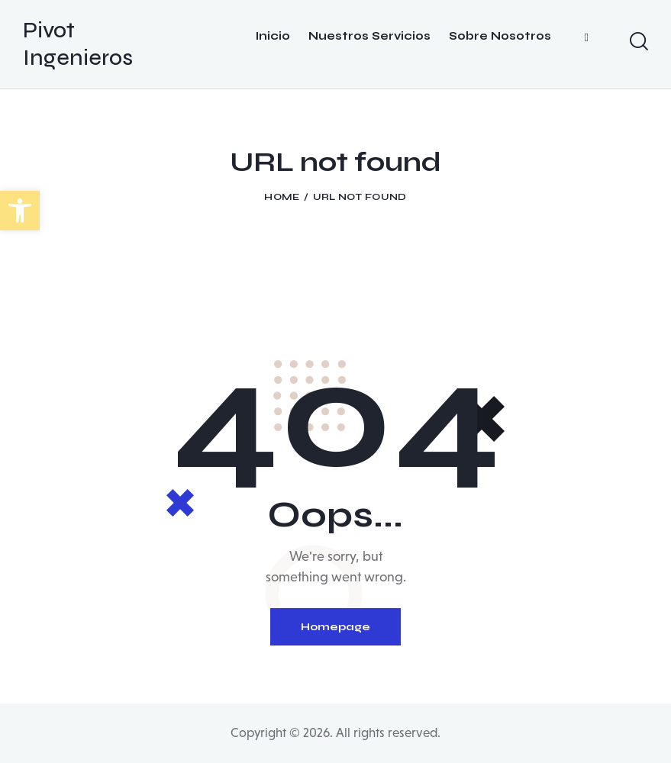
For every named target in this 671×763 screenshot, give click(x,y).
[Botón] (273, 44)
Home (281, 197)
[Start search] (645, 42)
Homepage (335, 626)
